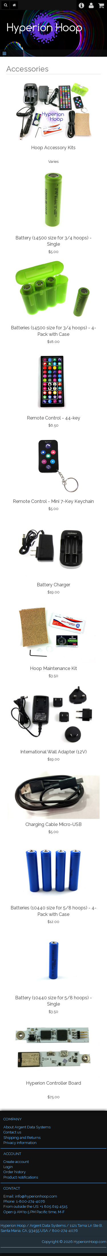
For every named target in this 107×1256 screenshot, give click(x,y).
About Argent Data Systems (27, 1127)
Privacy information (20, 1143)
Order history (14, 1172)
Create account (16, 1162)
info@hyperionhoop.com (36, 1196)
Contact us (12, 1132)
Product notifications (20, 1177)
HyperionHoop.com (90, 1242)
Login (8, 1167)
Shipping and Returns (22, 1137)
